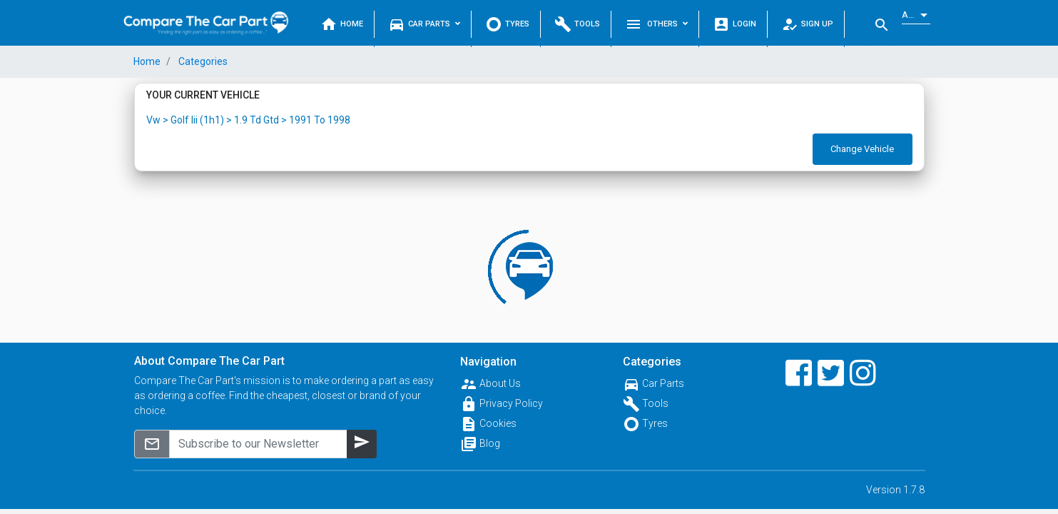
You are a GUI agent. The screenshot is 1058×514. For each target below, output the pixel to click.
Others (656, 24)
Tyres (507, 24)
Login (734, 24)
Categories (202, 61)
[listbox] (916, 15)
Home (341, 24)
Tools (577, 24)
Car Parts (424, 24)
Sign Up (807, 24)
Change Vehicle (862, 148)
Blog (489, 443)
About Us (500, 383)
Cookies (498, 423)
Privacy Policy (511, 403)
